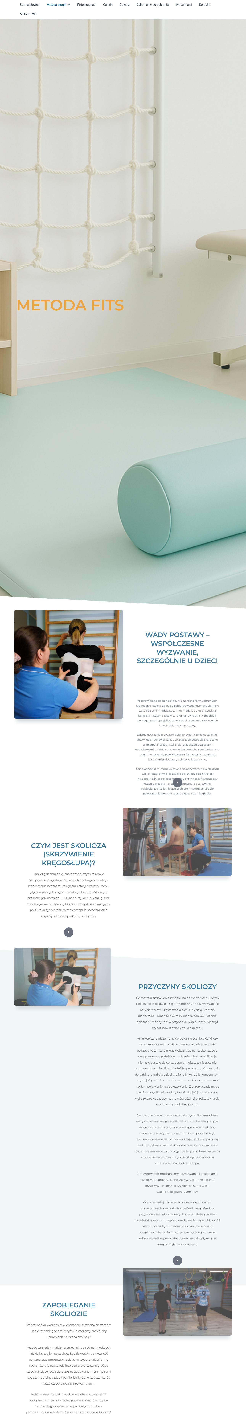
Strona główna (30, 4)
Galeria (120, 4)
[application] (68, 5)
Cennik (105, 4)
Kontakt (197, 4)
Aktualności (178, 4)
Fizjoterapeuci (85, 4)
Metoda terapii (58, 5)
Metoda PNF (217, 4)
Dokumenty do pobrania (148, 4)
